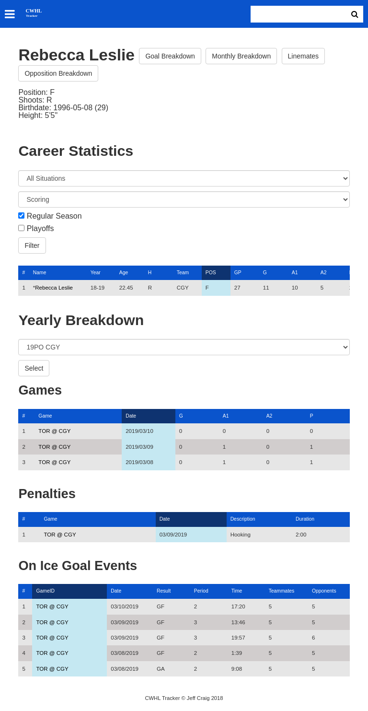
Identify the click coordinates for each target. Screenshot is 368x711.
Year (96, 272)
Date (131, 416)
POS (211, 272)
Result (164, 591)
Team (183, 272)
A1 (295, 272)
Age (123, 272)
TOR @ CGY (54, 431)
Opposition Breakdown (58, 73)
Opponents (324, 591)
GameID (45, 591)
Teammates (282, 591)
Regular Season (54, 216)
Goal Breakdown (170, 56)
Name (39, 272)
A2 (324, 272)
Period (201, 591)
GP (238, 272)
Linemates (303, 56)
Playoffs (40, 229)
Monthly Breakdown (241, 56)
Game (45, 416)
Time (236, 591)
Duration (305, 519)
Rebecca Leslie (54, 288)
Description (242, 519)
